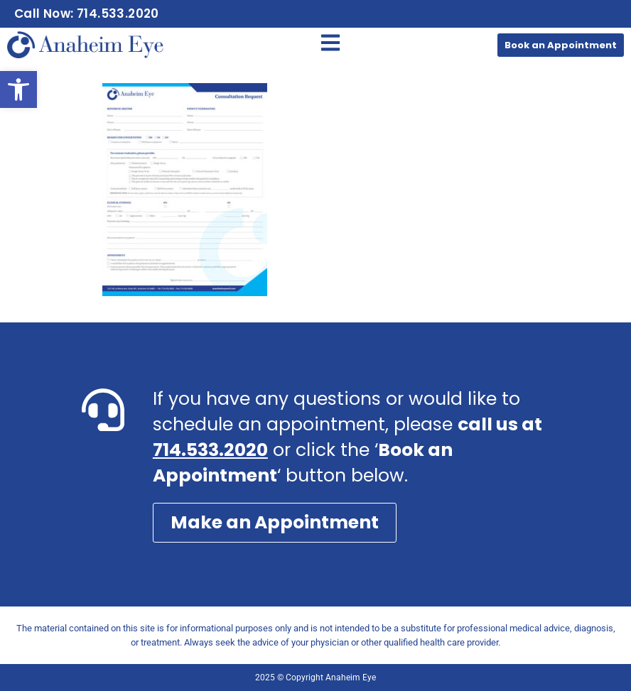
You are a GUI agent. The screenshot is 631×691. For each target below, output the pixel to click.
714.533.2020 (210, 449)
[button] (18, 89)
